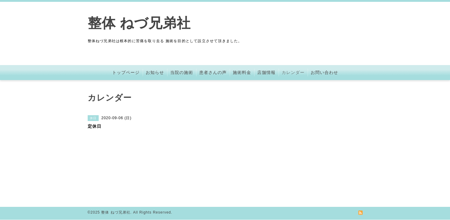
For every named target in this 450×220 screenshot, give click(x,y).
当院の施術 (181, 72)
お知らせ (155, 72)
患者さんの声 (213, 72)
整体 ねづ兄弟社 (139, 23)
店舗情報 (266, 72)
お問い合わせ (324, 72)
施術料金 (242, 72)
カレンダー (293, 72)
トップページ (126, 72)
